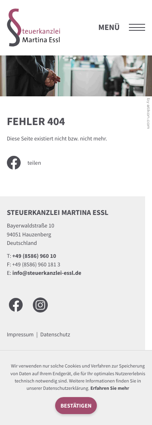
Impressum (20, 334)
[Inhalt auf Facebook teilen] (29, 163)
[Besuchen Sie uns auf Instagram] (40, 305)
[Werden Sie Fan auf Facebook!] (16, 305)
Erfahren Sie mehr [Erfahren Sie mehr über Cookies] (109, 388)
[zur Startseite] (33, 27)
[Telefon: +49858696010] (34, 256)
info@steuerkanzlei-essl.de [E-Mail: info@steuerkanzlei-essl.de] (47, 272)
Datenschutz (55, 334)
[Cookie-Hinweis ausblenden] (76, 405)
